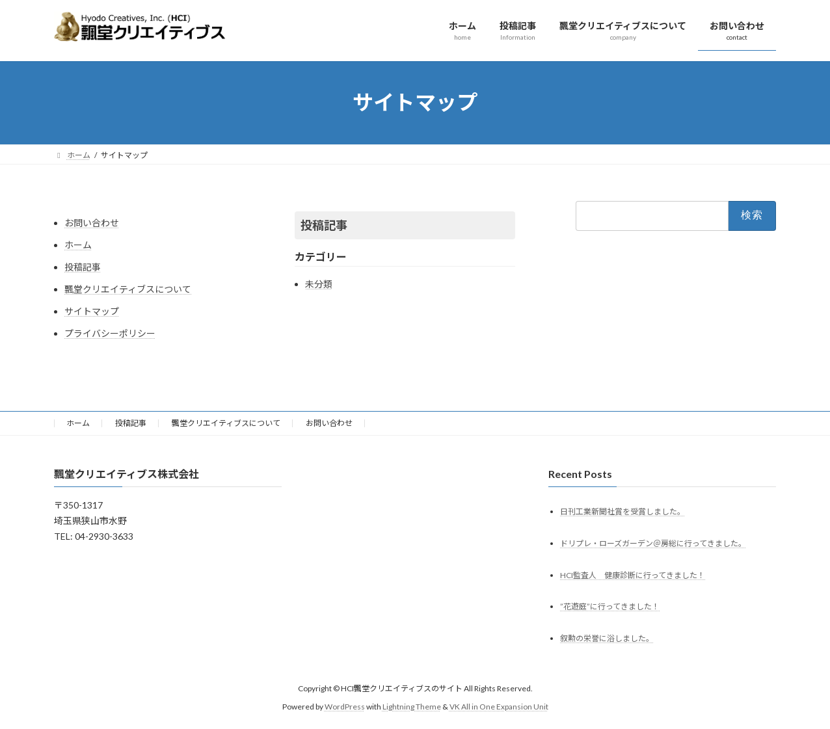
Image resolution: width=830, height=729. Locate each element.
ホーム (78, 244)
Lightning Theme (411, 706)
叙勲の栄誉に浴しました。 (607, 638)
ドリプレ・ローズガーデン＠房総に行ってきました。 (653, 543)
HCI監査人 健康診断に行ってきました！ (632, 574)
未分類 (318, 283)
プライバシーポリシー (109, 333)
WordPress (345, 706)
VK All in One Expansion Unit (498, 706)
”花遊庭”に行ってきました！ (610, 606)
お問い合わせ (91, 222)
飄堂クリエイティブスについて (127, 289)
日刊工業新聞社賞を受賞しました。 (622, 511)
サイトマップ (91, 311)
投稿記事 (82, 266)
